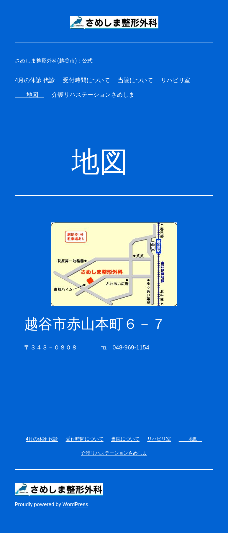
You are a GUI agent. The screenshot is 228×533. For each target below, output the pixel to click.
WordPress (75, 504)
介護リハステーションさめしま (93, 94)
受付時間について (86, 80)
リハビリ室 (175, 80)
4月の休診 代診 (35, 80)
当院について (135, 80)
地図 (29, 94)
